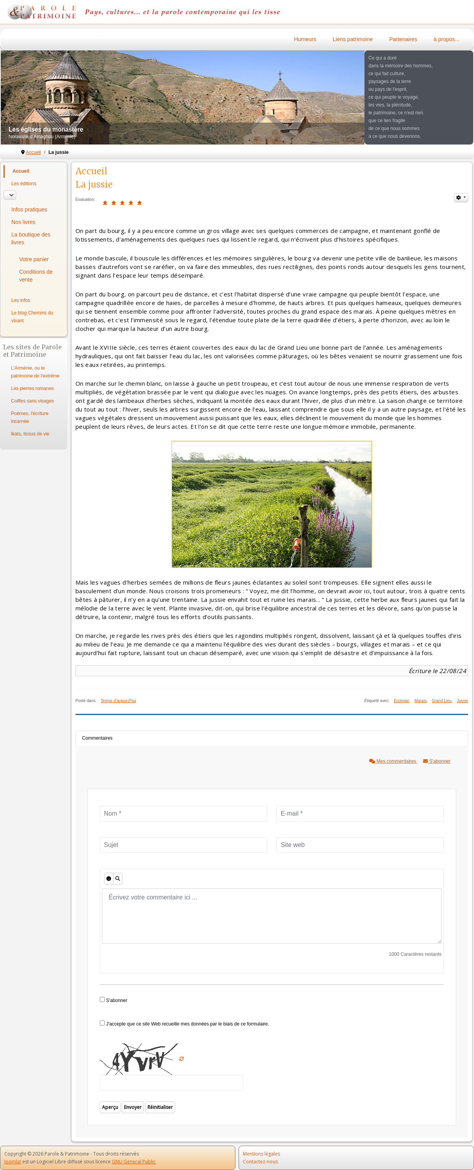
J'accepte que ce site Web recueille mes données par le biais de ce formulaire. (184, 1023)
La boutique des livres (30, 238)
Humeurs (305, 39)
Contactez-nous (260, 1161)
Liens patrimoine (353, 39)
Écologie (401, 701)
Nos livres (23, 222)
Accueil (21, 171)
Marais (421, 701)
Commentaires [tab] (97, 738)
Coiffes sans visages (32, 401)
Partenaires (403, 39)
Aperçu (110, 1107)
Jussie (462, 701)
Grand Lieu (441, 701)
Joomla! (12, 1161)
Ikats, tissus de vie (30, 434)
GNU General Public (134, 1161)
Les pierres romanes (32, 388)
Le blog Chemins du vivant (32, 316)
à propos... (447, 39)
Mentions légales (261, 1153)
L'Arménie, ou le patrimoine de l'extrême (35, 372)
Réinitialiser (160, 1107)
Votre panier (34, 259)
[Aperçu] (117, 879)
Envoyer (133, 1107)
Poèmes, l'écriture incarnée (29, 417)
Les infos (20, 300)
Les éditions (23, 183)
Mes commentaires (393, 761)
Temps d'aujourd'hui (118, 701)
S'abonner (437, 761)
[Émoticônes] (108, 879)
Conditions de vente (36, 276)
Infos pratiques (29, 209)
